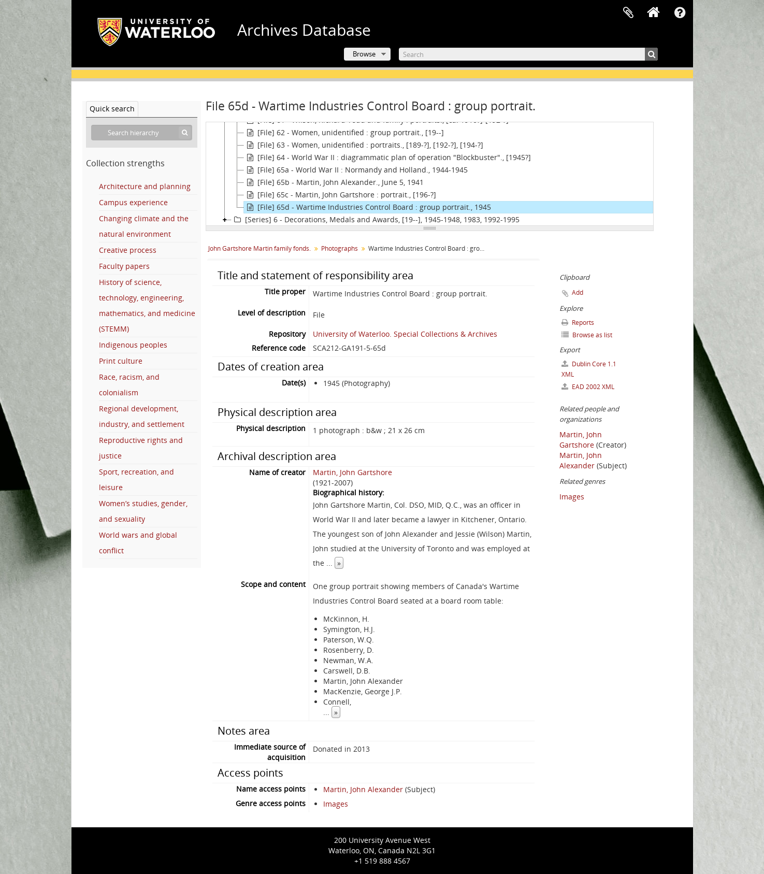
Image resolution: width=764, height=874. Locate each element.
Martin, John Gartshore (352, 472)
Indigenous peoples (133, 345)
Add (577, 292)
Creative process (127, 250)
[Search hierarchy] (141, 132)
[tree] (429, 174)
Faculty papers (124, 266)
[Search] (528, 54)
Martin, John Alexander (363, 789)
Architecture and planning (145, 186)
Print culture (120, 361)
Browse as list (586, 335)
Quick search (112, 108)
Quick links (680, 13)
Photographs (339, 248)
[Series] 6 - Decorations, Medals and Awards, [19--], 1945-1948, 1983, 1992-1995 (376, 219)
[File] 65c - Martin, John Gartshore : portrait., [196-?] (340, 195)
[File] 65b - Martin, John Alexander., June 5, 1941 (334, 182)
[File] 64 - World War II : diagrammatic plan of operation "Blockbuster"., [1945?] (387, 157)
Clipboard (628, 13)
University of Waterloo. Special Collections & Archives (405, 334)
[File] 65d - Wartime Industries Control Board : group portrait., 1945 (367, 207)
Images (335, 804)
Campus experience (133, 202)
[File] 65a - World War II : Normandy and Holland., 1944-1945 (356, 170)
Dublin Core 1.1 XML (588, 369)
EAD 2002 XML (587, 386)
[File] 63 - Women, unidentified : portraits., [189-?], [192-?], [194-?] (363, 145)
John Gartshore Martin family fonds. (259, 248)
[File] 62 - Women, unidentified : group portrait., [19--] (344, 132)
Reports (577, 322)
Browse (364, 54)
